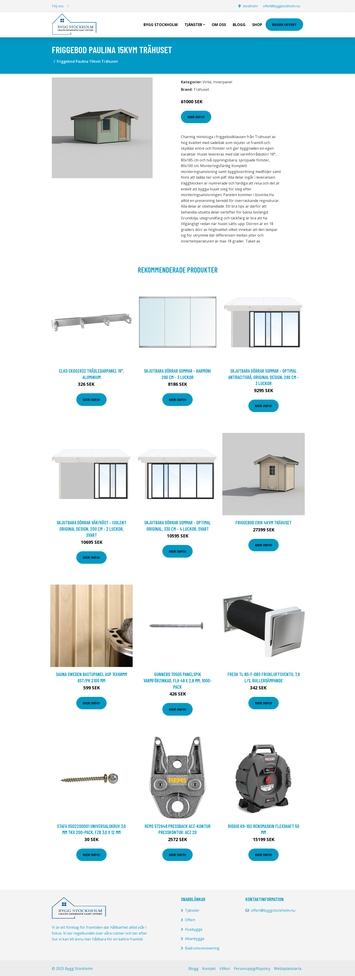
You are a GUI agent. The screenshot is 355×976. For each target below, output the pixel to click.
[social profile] (68, 6)
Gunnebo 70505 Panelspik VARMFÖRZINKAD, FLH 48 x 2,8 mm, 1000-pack (178, 679)
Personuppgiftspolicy (252, 967)
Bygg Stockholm (161, 24)
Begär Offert (284, 24)
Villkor (224, 967)
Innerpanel (222, 80)
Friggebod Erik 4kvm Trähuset (263, 521)
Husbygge (193, 928)
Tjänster (192, 909)
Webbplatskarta (287, 967)
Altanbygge (194, 937)
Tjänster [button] (193, 24)
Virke (207, 80)
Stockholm (248, 6)
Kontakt (209, 967)
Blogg (239, 24)
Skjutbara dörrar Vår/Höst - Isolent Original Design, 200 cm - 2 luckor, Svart (91, 527)
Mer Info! (196, 115)
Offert (190, 918)
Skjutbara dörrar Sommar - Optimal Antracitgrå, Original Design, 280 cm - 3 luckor (263, 376)
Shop (257, 24)
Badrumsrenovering (202, 947)
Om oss (219, 24)
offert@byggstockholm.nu (281, 6)
